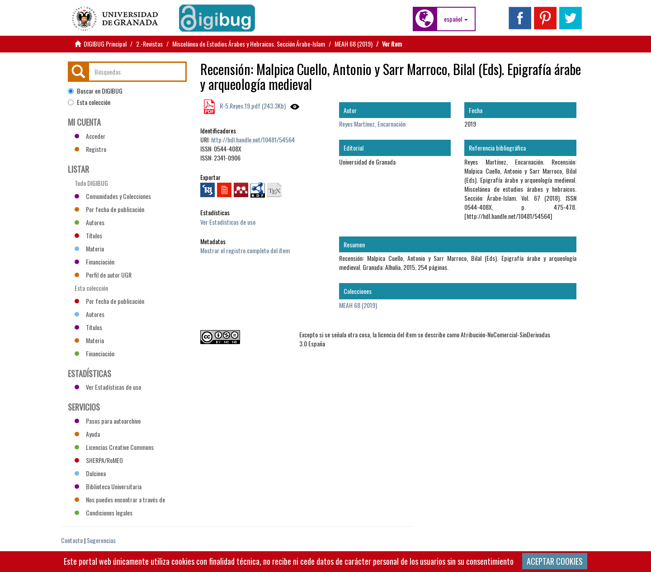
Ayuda (87, 434)
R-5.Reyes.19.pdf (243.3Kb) (252, 105)
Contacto (72, 540)
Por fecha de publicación (109, 209)
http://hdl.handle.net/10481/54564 (253, 139)
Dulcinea (90, 473)
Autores (89, 222)
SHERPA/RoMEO (99, 460)
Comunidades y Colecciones (113, 196)
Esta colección (89, 102)
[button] (456, 19)
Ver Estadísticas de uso (227, 222)
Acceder (90, 136)
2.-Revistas (149, 43)
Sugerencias (101, 540)
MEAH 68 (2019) (354, 43)
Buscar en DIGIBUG (95, 90)
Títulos (88, 235)
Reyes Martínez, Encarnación (372, 123)
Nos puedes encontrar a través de (120, 499)
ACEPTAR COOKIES (555, 561)
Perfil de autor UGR (103, 274)
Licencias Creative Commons (114, 447)
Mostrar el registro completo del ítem (245, 250)
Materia (89, 248)
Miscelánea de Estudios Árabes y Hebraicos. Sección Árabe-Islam (248, 43)
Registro (90, 149)
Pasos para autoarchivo (108, 420)
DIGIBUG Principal (105, 43)
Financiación (94, 261)
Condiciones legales (103, 512)
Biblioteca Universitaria (108, 486)
